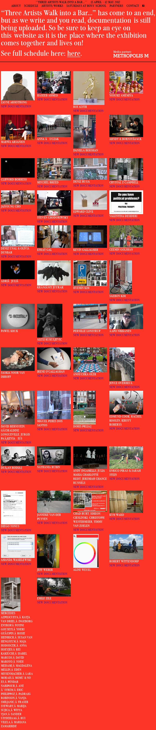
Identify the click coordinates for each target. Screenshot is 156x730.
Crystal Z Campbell (123, 182)
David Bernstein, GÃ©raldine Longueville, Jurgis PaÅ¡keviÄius (15, 432)
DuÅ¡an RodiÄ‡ (11, 468)
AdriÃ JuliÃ (10, 281)
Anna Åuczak (48, 139)
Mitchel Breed (48, 182)
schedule (31, 6)
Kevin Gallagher (85, 250)
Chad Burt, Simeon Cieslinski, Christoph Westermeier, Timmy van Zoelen (88, 520)
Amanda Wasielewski (16, 560)
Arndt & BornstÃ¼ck (125, 139)
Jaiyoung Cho (11, 206)
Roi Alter (80, 107)
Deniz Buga (81, 181)
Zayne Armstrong (14, 102)
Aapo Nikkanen (120, 331)
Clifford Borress (14, 179)
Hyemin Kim (81, 288)
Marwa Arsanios (13, 142)
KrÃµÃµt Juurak (50, 287)
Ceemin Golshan (121, 250)
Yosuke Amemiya (121, 95)
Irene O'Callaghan (51, 372)
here (73, 53)
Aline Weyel (82, 570)
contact (132, 6)
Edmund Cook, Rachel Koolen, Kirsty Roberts (125, 421)
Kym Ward (116, 515)
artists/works (52, 6)
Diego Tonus (10, 526)
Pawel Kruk (9, 331)
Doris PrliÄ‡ (82, 426)
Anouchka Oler (84, 374)
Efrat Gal (44, 250)
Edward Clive (83, 212)
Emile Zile (44, 598)
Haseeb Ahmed (47, 95)
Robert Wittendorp (124, 561)
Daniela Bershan (85, 150)
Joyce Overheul (121, 383)
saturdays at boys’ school (86, 6)
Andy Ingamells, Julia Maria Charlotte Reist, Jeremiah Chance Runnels (90, 477)
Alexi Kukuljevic (49, 339)
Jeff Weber (45, 570)
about (16, 6)
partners (116, 6)
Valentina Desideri (123, 216)
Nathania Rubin (48, 467)
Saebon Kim (117, 296)
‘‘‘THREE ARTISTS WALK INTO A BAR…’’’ (61, 2)
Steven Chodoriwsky (52, 217)
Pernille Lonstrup (86, 331)
